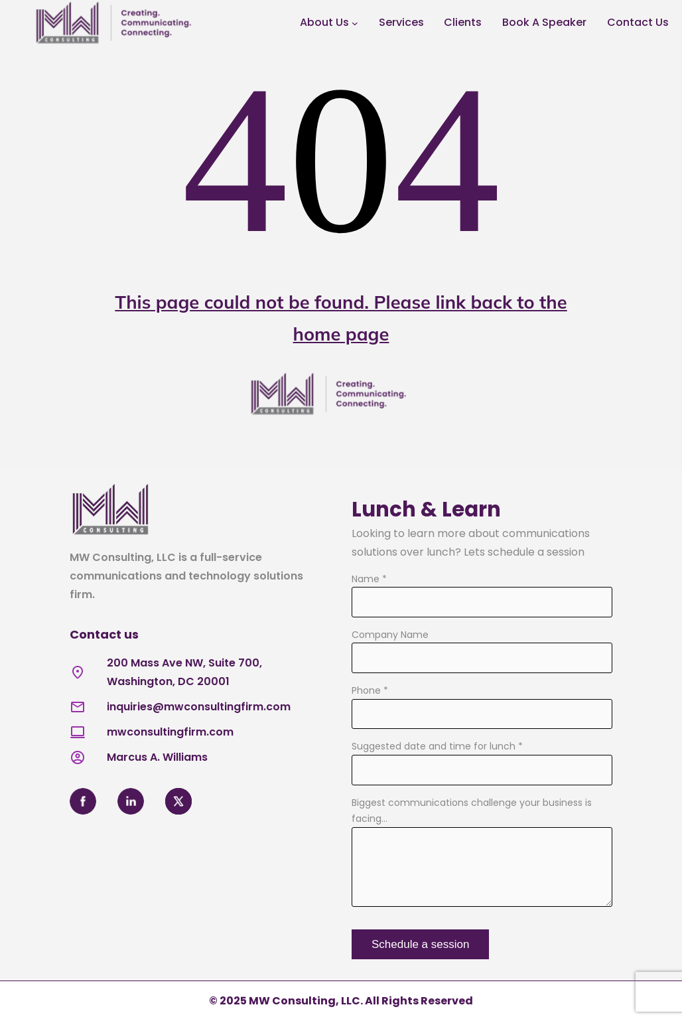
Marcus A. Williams (157, 757)
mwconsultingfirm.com (170, 732)
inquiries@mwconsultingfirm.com (199, 706)
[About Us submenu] (355, 23)
